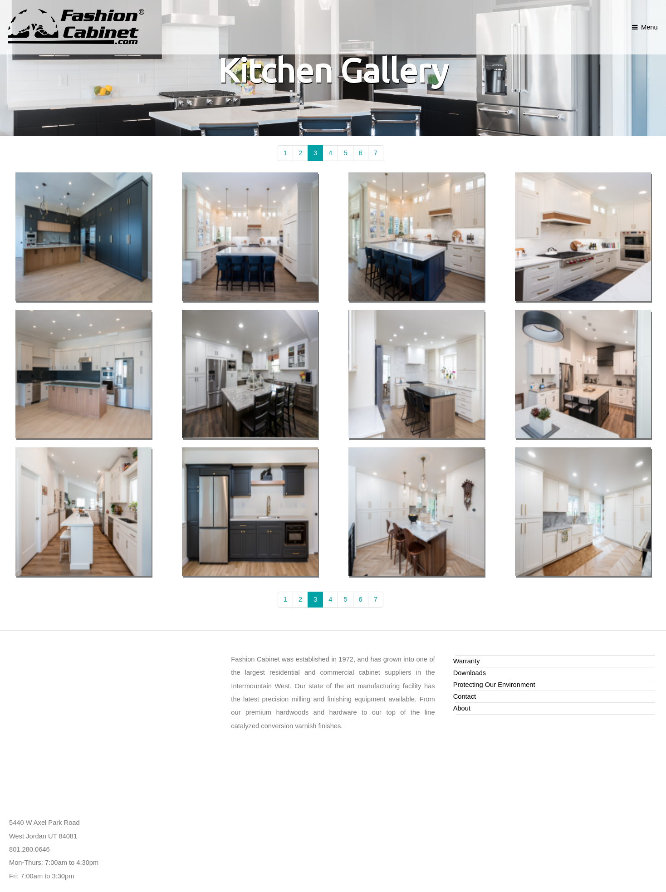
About (461, 708)
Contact (464, 696)
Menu (649, 27)
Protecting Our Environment (494, 684)
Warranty (466, 661)
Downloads (469, 672)
